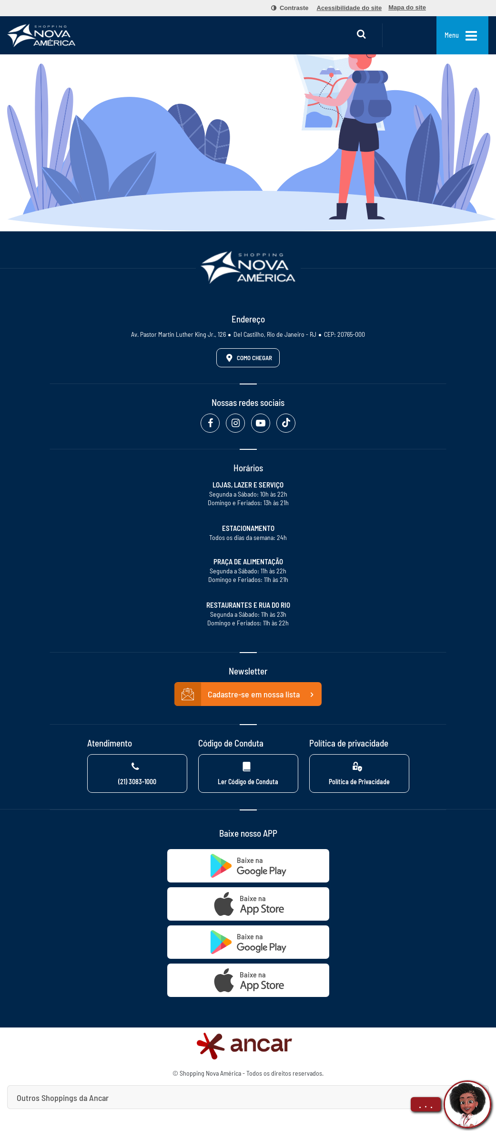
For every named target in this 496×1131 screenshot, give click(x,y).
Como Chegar (247, 358)
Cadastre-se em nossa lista (248, 694)
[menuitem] (284, 8)
